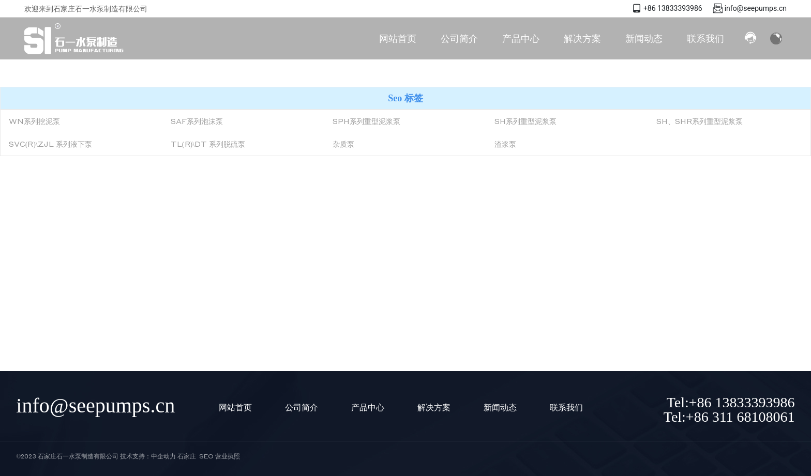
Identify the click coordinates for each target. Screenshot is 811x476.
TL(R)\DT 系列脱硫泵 (208, 143)
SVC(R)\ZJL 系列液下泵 (50, 143)
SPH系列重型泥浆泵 (366, 121)
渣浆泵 (505, 143)
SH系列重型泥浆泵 (525, 121)
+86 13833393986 (672, 8)
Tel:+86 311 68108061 (729, 417)
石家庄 (186, 456)
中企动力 (163, 456)
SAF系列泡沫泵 (197, 121)
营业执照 (227, 456)
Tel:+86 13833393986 (731, 402)
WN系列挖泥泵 (34, 121)
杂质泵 (343, 143)
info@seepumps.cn (756, 8)
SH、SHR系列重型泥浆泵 (699, 121)
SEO (206, 456)
